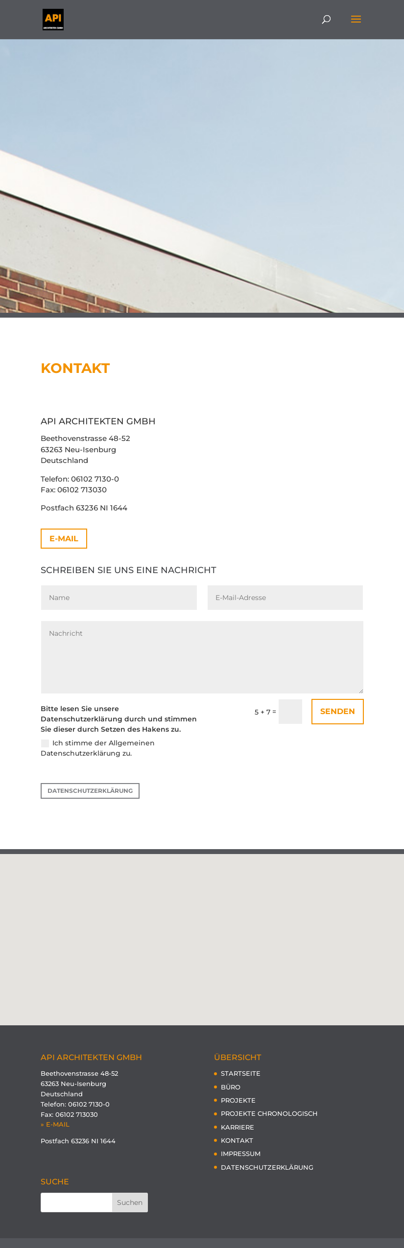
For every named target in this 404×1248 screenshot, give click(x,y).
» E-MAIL (55, 1124)
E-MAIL (63, 538)
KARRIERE (237, 1127)
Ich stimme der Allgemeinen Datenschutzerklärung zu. (98, 748)
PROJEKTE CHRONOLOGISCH (269, 1113)
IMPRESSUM (241, 1153)
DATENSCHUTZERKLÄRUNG (90, 790)
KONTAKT (237, 1140)
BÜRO (230, 1087)
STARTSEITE (241, 1073)
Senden (337, 711)
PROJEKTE (238, 1100)
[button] (205, 929)
